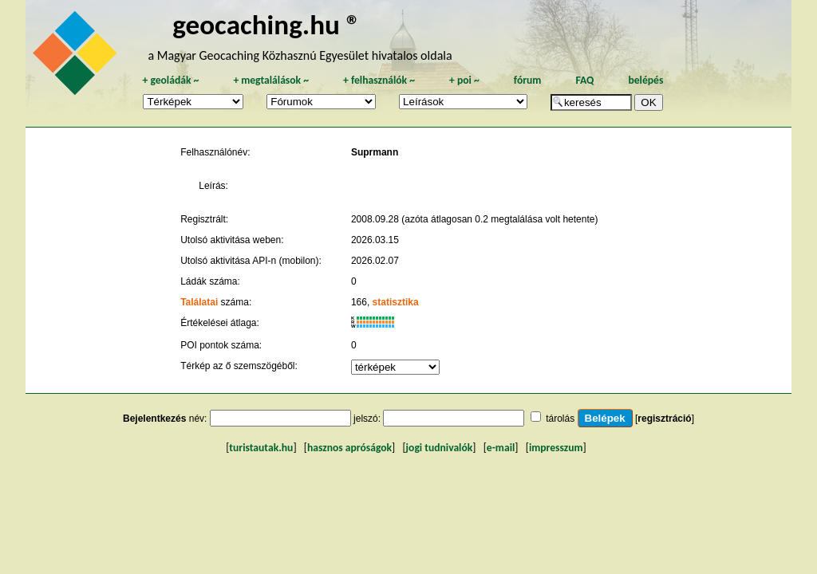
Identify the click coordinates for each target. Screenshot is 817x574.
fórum (528, 80)
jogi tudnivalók (439, 447)
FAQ (584, 80)
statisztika (396, 302)
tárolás (560, 418)
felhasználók (379, 80)
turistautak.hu (261, 447)
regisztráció (664, 418)
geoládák (170, 80)
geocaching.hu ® (266, 24)
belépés (645, 80)
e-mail (501, 447)
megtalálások (271, 80)
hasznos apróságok (349, 447)
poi (464, 80)
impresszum (556, 447)
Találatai (199, 302)
